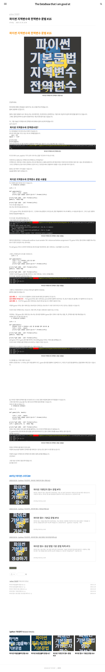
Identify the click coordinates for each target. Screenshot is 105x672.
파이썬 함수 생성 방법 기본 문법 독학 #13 (19, 593)
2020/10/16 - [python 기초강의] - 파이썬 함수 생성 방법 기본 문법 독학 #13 (33, 537)
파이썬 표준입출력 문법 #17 (16, 587)
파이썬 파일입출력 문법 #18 (16, 585)
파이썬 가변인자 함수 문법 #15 (17, 589)
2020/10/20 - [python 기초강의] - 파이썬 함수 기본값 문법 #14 (29, 509)
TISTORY (53, 668)
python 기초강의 (14, 581)
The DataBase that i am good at (52, 4)
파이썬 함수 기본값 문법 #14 (16, 591)
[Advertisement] (52, 382)
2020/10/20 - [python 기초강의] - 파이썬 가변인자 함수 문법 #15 (29, 480)
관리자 (59, 668)
